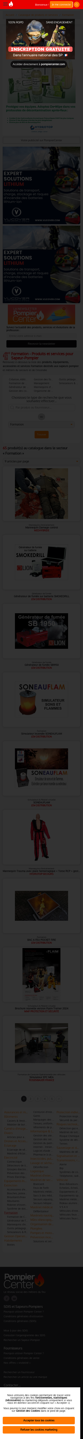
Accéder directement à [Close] (39, 64)
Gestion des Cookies (28, 1411)
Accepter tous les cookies (38, 1420)
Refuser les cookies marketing (38, 1430)
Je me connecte (61, 4)
